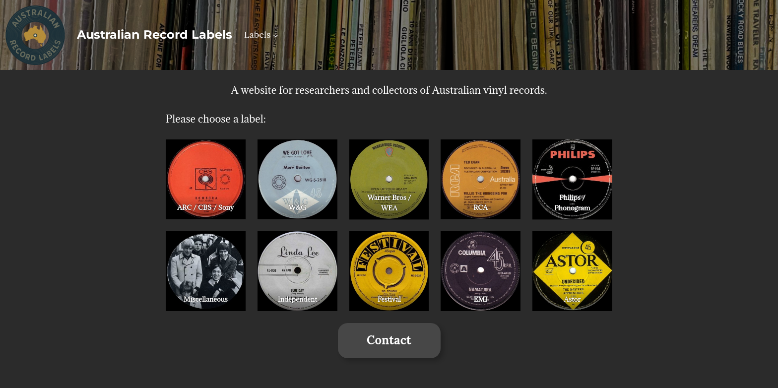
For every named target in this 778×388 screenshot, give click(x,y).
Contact (389, 340)
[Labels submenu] (275, 35)
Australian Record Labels (154, 34)
